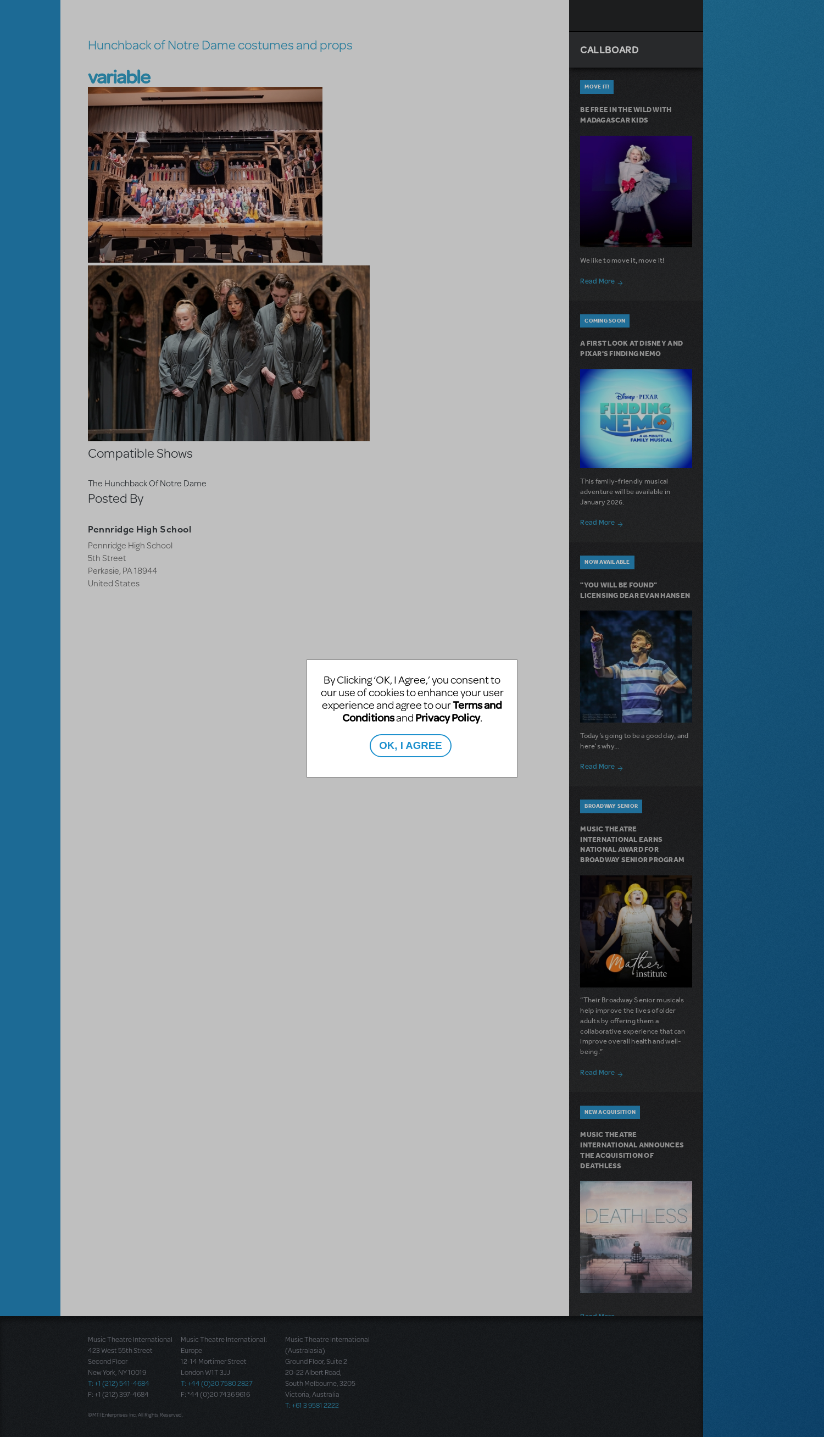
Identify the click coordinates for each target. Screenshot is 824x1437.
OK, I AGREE (410, 745)
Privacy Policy (447, 717)
